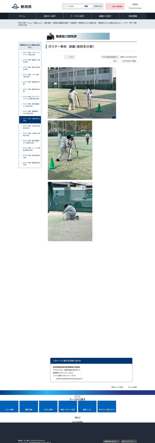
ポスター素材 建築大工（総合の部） (31, 61)
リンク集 (113, 426)
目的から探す (50, 16)
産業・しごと (38, 23)
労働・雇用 (47, 23)
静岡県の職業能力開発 (60, 23)
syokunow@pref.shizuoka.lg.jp (69, 378)
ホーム (22, 16)
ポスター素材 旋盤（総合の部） (31, 83)
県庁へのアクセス (128, 414)
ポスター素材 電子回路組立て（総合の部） (31, 105)
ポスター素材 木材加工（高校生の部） (31, 134)
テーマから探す (77, 16)
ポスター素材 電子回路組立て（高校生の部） (31, 142)
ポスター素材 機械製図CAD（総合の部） (30, 112)
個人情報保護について (49, 426)
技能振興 (73, 23)
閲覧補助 (135, 4)
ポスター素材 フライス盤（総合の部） (31, 75)
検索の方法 (98, 6)
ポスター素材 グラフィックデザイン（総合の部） (31, 53)
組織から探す (105, 16)
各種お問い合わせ (110, 414)
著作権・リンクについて (27, 426)
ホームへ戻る (132, 387)
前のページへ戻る (117, 387)
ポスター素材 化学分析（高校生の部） (31, 127)
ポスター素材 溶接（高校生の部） (31, 156)
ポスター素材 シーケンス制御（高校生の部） (31, 149)
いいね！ (71, 57)
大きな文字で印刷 (129, 61)
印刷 (114, 61)
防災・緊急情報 (117, 6)
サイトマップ (127, 426)
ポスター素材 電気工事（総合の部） (31, 68)
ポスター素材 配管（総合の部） (31, 90)
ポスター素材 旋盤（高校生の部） (31, 164)
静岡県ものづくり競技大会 (87, 23)
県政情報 (133, 16)
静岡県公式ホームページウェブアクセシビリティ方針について (84, 426)
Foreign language (135, 8)
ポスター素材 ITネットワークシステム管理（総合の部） (31, 98)
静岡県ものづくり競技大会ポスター (110, 23)
